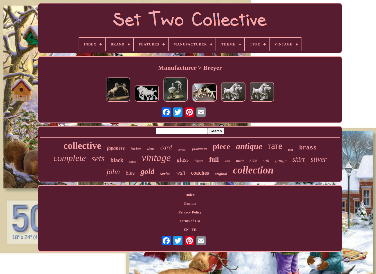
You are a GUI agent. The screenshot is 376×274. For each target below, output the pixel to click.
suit (266, 160)
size (253, 160)
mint (240, 161)
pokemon (199, 149)
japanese (116, 148)
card (166, 147)
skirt (298, 159)
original (221, 173)
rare (275, 145)
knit (227, 161)
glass (182, 159)
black (117, 160)
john (113, 171)
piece (221, 146)
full (214, 159)
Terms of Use (190, 221)
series (165, 173)
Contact (190, 203)
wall (180, 173)
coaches (200, 173)
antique (249, 146)
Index (190, 195)
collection (253, 170)
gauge (281, 160)
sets (98, 158)
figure (198, 161)
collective (82, 145)
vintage (156, 157)
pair (290, 149)
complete (69, 158)
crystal (182, 149)
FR (193, 229)
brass (308, 148)
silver (319, 159)
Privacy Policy (190, 212)
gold (147, 171)
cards (132, 161)
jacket (136, 148)
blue (130, 173)
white (151, 149)
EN (186, 229)
